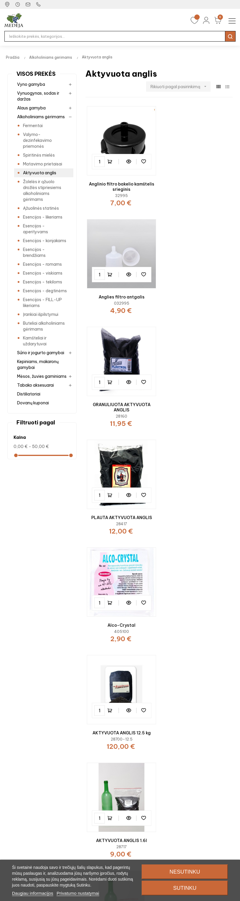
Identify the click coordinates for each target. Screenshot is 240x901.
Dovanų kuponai (33, 403)
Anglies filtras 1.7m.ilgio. (197, 617)
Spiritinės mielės (39, 155)
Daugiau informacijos (32, 893)
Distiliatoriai (28, 394)
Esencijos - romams (42, 264)
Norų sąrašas (137, 781)
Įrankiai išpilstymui (40, 314)
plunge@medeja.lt (40, 706)
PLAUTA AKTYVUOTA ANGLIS (197, 293)
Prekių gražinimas (201, 799)
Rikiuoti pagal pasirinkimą (180, 86)
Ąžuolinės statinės (41, 208)
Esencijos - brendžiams (34, 252)
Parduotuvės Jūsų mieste (208, 781)
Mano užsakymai (141, 772)
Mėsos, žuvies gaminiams (42, 376)
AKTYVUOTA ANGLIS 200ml (120, 617)
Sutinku (184, 888)
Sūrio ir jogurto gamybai (40, 352)
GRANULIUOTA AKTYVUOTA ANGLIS (121, 296)
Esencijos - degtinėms (45, 290)
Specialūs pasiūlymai (85, 779)
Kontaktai (193, 763)
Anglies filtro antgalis (197, 182)
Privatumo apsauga (204, 807)
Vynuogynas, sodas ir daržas (38, 96)
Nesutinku (185, 872)
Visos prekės (36, 73)
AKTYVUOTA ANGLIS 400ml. (197, 511)
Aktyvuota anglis (39, 172)
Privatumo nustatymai (78, 893)
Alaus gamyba (31, 108)
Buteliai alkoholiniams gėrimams (44, 326)
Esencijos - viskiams (42, 273)
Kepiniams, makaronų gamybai (38, 364)
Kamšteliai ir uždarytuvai (35, 341)
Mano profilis (137, 763)
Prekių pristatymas (202, 790)
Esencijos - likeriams (42, 217)
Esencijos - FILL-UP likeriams (42, 302)
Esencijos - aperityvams (35, 228)
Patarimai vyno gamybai (88, 805)
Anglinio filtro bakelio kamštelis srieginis (120, 185)
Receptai (73, 796)
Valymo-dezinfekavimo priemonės (37, 140)
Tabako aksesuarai (35, 385)
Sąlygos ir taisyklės (203, 816)
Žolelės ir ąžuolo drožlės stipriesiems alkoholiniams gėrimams (42, 190)
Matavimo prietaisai (42, 164)
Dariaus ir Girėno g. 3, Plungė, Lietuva (58, 688)
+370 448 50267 (159, 706)
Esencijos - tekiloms (42, 282)
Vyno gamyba (31, 84)
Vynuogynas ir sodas (24, 772)
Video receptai (78, 787)
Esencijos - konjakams (44, 240)
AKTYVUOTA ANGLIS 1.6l (120, 511)
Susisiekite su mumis (204, 772)
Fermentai (33, 125)
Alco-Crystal (121, 405)
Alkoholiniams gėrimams (41, 116)
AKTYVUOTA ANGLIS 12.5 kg (197, 405)
